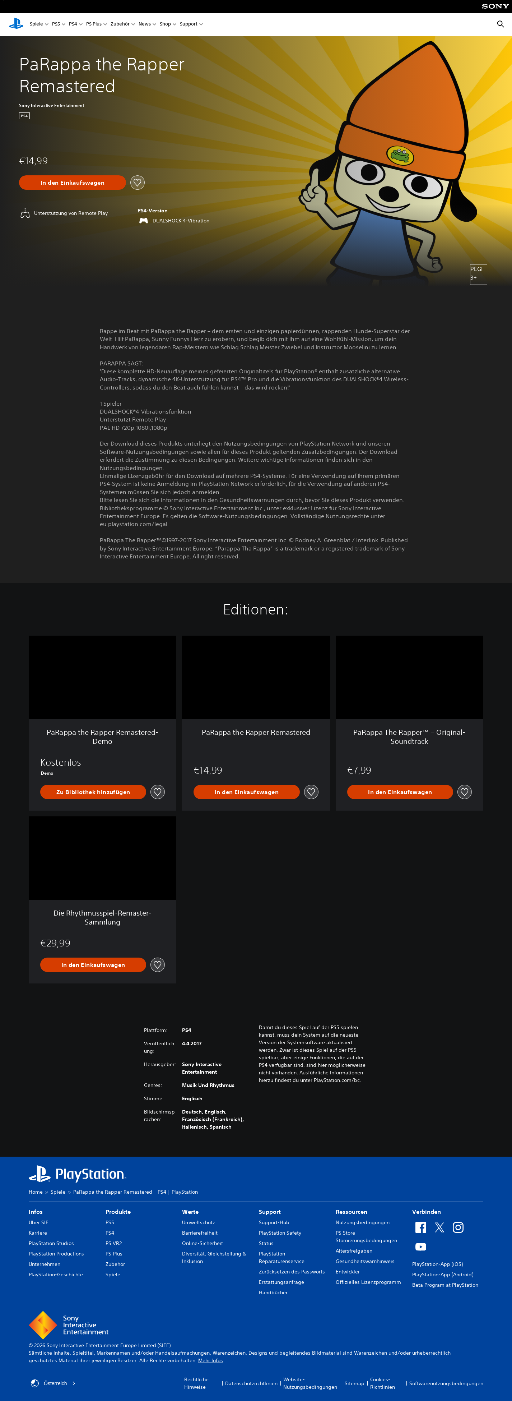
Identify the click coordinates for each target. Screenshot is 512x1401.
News (145, 25)
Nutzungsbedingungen (363, 1222)
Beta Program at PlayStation (445, 1285)
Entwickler (348, 1271)
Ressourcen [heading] (351, 1211)
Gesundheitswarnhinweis (365, 1261)
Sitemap (354, 1383)
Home (36, 1192)
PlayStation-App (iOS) (437, 1264)
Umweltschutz (198, 1222)
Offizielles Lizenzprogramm (368, 1282)
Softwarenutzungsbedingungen (446, 1383)
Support (188, 25)
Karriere (38, 1233)
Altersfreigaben (354, 1251)
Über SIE (38, 1222)
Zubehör (120, 25)
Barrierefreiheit (200, 1233)
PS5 (56, 25)
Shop (165, 25)
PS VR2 (114, 1243)
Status (266, 1243)
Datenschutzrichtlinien (251, 1383)
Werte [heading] (190, 1211)
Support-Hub (274, 1222)
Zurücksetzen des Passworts (292, 1271)
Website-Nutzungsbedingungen (310, 1383)
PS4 (73, 25)
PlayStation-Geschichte (56, 1274)
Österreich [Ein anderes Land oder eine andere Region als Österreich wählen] (53, 1383)
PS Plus (94, 25)
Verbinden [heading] (426, 1211)
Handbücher (273, 1292)
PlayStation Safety (280, 1233)
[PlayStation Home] (16, 24)
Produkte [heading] (118, 1211)
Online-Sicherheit (202, 1243)
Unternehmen (44, 1264)
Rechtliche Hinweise (196, 1383)
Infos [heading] (36, 1211)
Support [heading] (270, 1211)
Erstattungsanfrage (281, 1282)
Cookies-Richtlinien (382, 1383)
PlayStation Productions (56, 1253)
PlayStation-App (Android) (442, 1274)
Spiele (36, 25)
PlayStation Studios (51, 1243)
